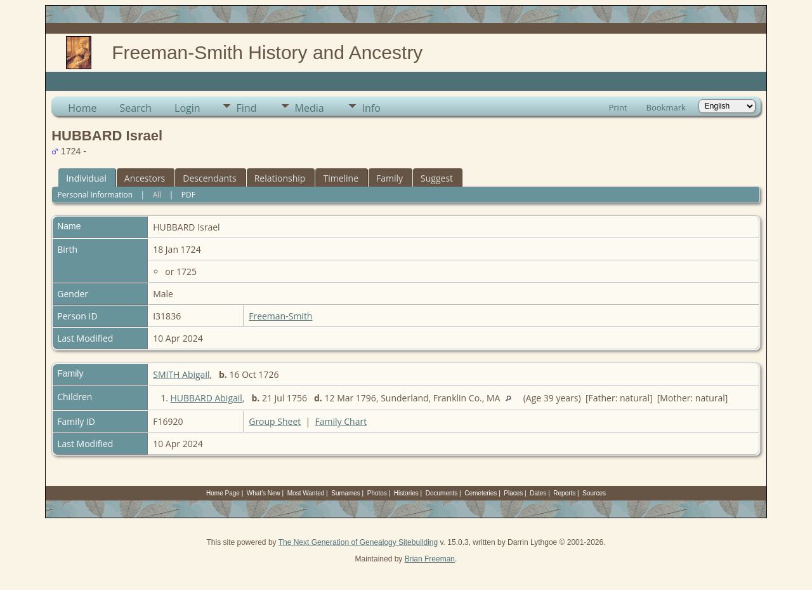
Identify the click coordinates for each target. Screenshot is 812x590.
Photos (377, 493)
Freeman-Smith (280, 316)
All (157, 194)
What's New (263, 493)
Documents (442, 493)
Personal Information (95, 194)
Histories (406, 493)
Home (82, 108)
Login (187, 108)
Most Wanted (306, 493)
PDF (188, 194)
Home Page (223, 493)
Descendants (209, 178)
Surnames (345, 493)
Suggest (437, 178)
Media (309, 108)
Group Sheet (275, 421)
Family (389, 178)
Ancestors (144, 178)
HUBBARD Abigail (206, 398)
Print (617, 107)
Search (135, 108)
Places (513, 493)
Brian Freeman (430, 558)
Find (247, 108)
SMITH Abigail (181, 374)
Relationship (280, 178)
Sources (594, 493)
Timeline (340, 178)
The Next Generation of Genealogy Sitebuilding (358, 542)
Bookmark (666, 107)
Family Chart (341, 421)
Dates (538, 493)
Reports (564, 493)
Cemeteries (480, 493)
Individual (86, 178)
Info (371, 108)
